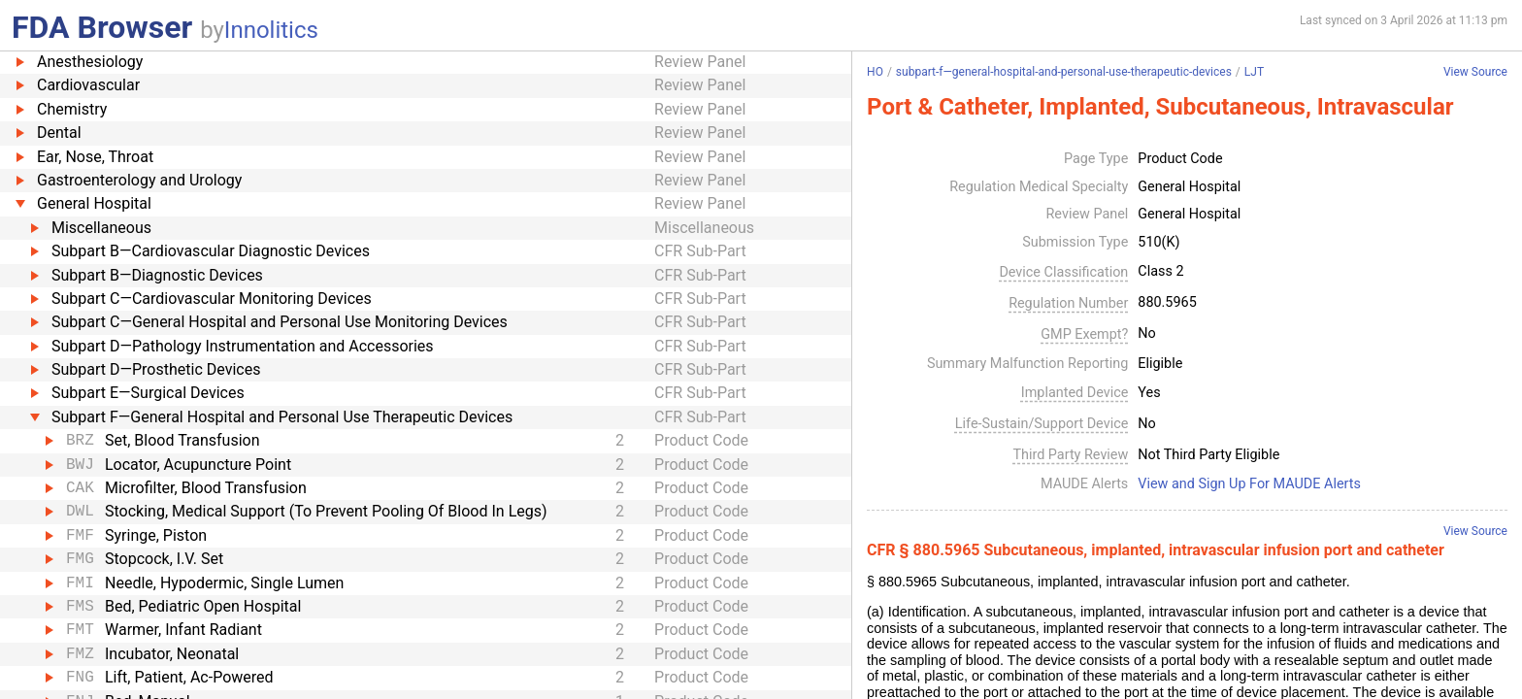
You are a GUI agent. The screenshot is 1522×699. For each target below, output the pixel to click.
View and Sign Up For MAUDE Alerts (1249, 484)
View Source (1475, 72)
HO (875, 72)
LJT (1254, 72)
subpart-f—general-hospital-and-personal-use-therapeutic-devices (1064, 72)
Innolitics (271, 30)
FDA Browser (102, 27)
